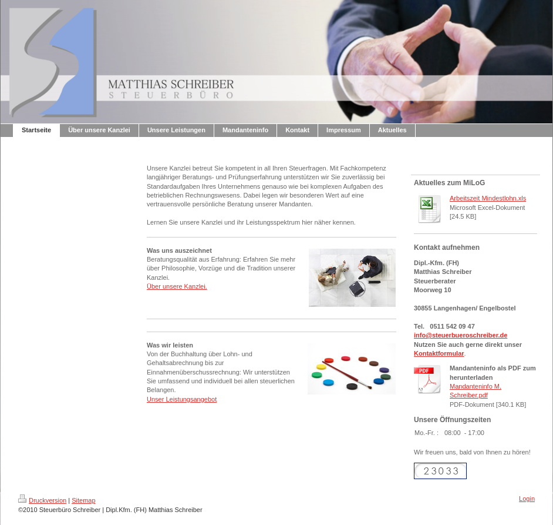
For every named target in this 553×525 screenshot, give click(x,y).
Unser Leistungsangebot (182, 399)
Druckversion (42, 500)
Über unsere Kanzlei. (177, 286)
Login (527, 498)
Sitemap (83, 500)
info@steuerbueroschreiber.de (460, 335)
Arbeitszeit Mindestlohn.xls (488, 198)
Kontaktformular (439, 353)
